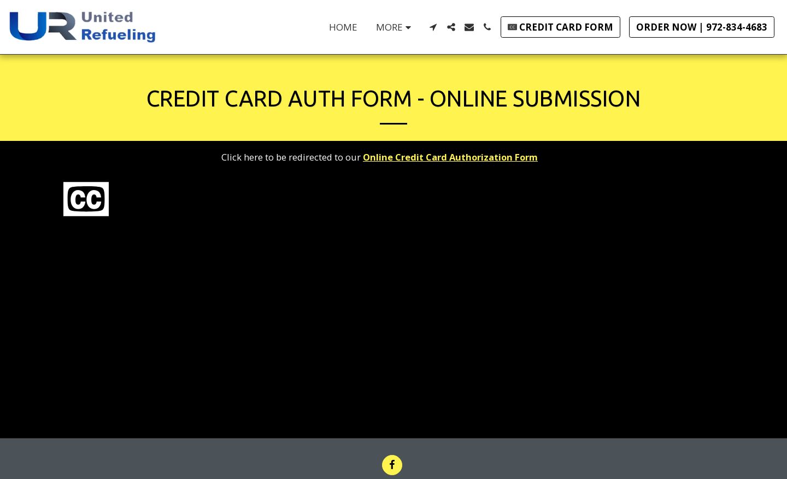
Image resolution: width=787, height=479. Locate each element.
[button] (433, 27)
